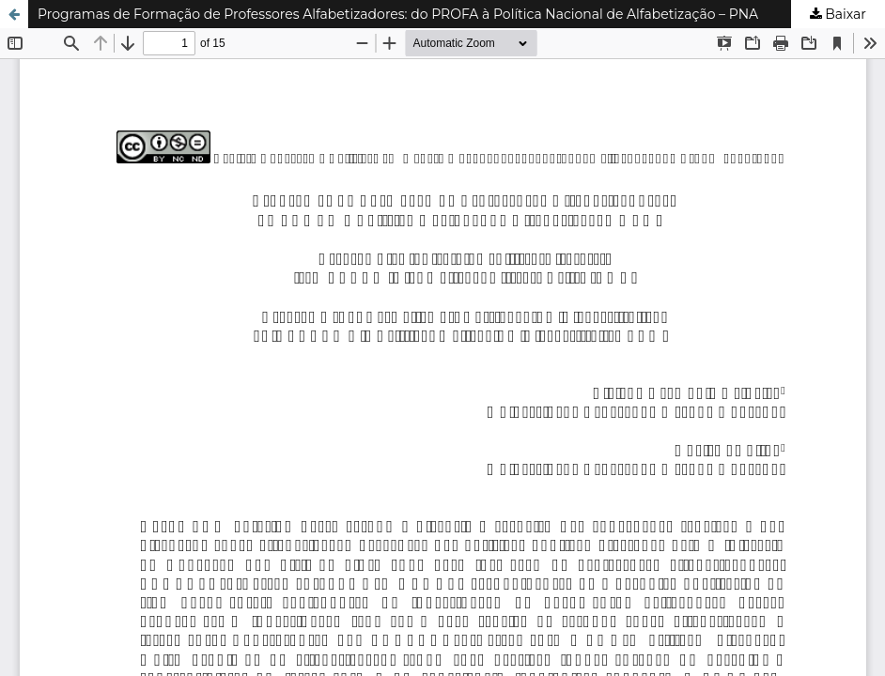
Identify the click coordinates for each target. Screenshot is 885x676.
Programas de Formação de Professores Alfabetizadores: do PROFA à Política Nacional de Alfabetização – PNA (398, 14)
